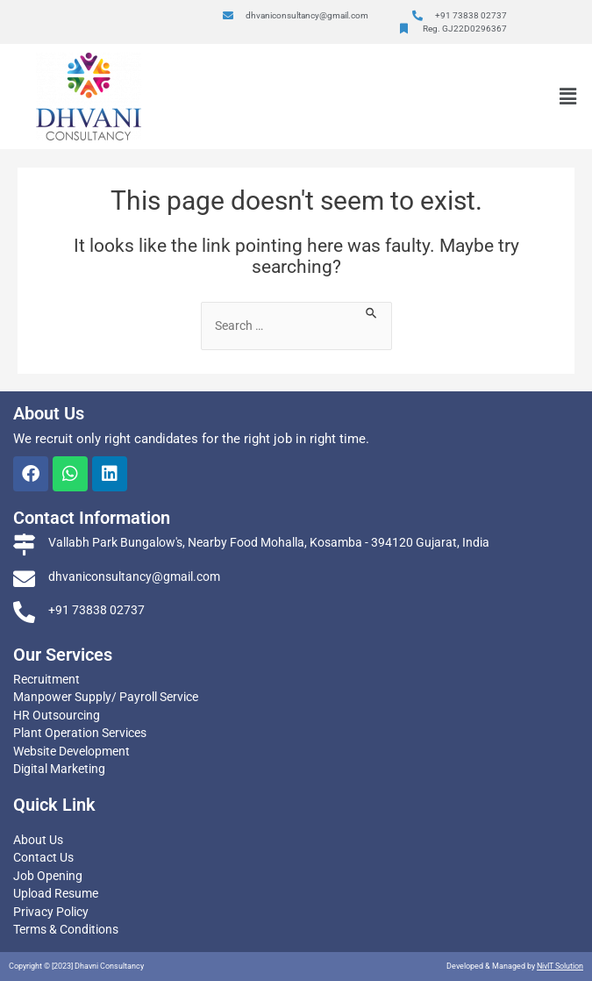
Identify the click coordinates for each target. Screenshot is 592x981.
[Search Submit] (372, 311)
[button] (568, 96)
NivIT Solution (560, 966)
